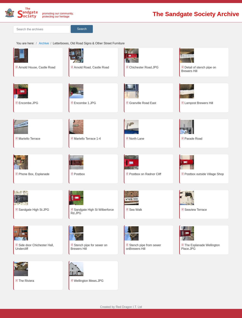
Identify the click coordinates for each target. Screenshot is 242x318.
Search (82, 29)
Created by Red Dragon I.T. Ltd (121, 307)
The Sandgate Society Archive (196, 14)
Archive (44, 43)
